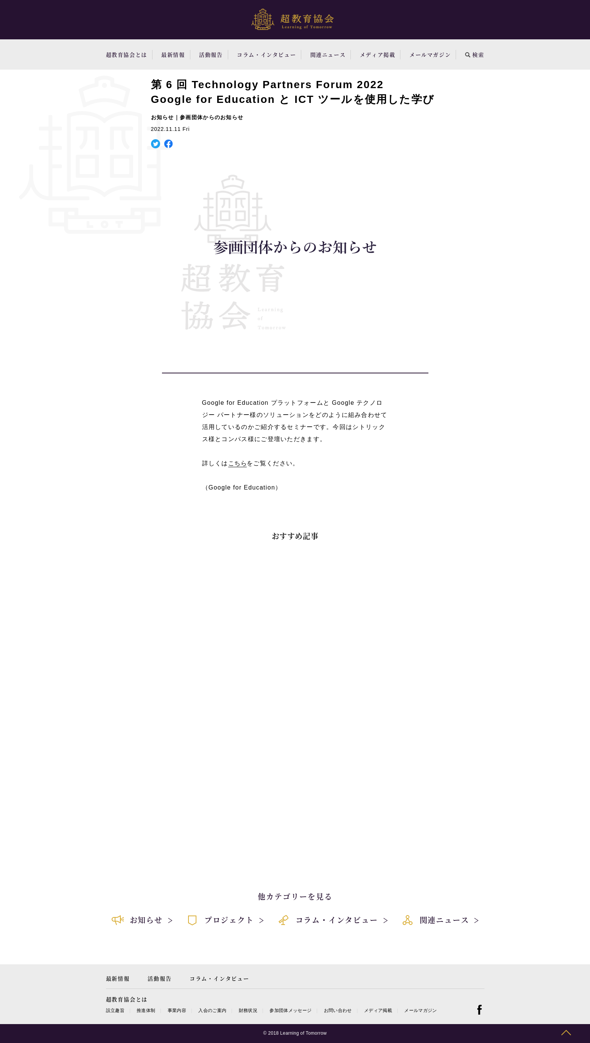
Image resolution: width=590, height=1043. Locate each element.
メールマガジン (430, 54)
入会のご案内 (212, 1010)
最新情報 (173, 54)
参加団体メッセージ (290, 1010)
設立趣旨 (115, 1010)
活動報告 (211, 54)
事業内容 (177, 1010)
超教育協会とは (126, 54)
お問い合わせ (338, 1010)
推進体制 (146, 1010)
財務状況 (248, 1010)
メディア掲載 (377, 54)
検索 (474, 54)
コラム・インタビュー (266, 54)
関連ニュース (328, 54)
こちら (237, 463)
